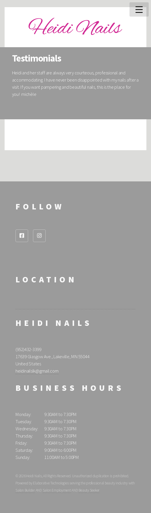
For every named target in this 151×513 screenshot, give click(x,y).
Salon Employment (57, 490)
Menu (139, 9)
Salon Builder (25, 490)
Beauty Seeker (89, 490)
